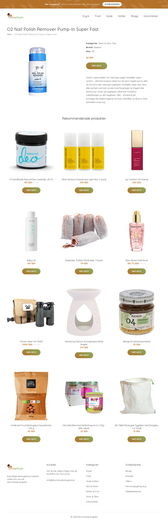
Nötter (122, 16)
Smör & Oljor (105, 44)
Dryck (85, 16)
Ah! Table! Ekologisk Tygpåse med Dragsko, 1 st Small (137, 428)
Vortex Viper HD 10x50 (31, 342)
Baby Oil (31, 262)
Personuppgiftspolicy (136, 487)
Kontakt (129, 477)
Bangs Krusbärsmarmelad (136, 342)
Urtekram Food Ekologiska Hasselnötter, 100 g (31, 428)
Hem (9, 35)
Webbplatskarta (133, 493)
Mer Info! (96, 67)
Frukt (98, 16)
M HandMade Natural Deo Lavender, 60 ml (31, 180)
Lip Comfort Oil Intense (136, 180)
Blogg (134, 16)
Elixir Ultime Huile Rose (137, 262)
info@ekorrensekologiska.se (61, 481)
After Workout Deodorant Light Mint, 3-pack (84, 180)
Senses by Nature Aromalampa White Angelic (84, 344)
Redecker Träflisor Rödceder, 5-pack (84, 262)
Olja (114, 44)
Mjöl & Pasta (92, 487)
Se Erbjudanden (112, 4)
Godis (109, 16)
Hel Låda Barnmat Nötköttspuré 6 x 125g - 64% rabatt (84, 428)
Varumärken (150, 16)
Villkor (129, 482)
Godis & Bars (92, 482)
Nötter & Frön (92, 493)
